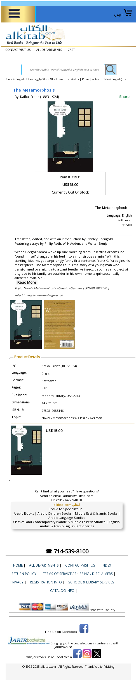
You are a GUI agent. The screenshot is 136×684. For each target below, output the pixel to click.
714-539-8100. (73, 500)
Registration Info (46, 582)
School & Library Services (91, 582)
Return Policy (23, 573)
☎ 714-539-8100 (66, 551)
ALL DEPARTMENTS (49, 50)
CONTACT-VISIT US (18, 50)
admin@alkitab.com (78, 496)
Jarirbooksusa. (64, 647)
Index (106, 565)
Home (8, 79)
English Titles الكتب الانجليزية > (35, 79)
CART (123, 15)
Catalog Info (62, 590)
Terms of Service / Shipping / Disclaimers (78, 573)
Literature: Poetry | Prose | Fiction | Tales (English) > (91, 79)
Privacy (17, 582)
